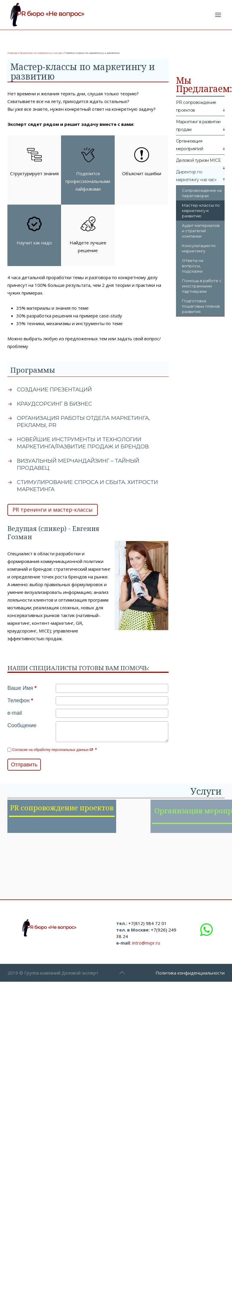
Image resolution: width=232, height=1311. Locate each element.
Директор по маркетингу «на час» (41, 52)
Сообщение (21, 725)
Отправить (24, 765)
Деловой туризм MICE (198, 160)
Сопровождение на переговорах (202, 193)
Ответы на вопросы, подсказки (192, 265)
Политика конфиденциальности (190, 980)
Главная (12, 52)
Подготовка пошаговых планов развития (201, 306)
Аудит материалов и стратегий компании (201, 230)
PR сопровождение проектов (196, 106)
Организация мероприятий (189, 144)
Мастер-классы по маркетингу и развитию (201, 210)
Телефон (20, 700)
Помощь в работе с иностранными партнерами (202, 286)
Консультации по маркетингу (199, 248)
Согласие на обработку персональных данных (53, 750)
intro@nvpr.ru (146, 950)
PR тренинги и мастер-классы (52, 509)
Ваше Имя (22, 688)
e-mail (14, 713)
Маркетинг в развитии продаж (198, 125)
